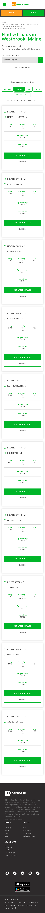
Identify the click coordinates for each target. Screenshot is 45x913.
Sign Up (11, 13)
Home (4, 23)
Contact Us (20, 905)
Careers (12, 905)
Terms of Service (10, 902)
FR (35, 905)
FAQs (24, 827)
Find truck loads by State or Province (13, 28)
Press (6, 833)
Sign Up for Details (22, 156)
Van (29, 89)
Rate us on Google (10, 908)
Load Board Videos (28, 836)
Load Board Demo (11, 855)
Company (8, 827)
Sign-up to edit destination (28, 49)
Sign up (9, 100)
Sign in (33, 13)
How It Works (9, 850)
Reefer (37, 89)
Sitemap (29, 905)
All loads (7, 89)
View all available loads (22, 67)
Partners (7, 830)
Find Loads (8, 847)
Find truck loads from (10, 55)
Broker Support (27, 833)
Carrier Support (27, 830)
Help (6, 905)
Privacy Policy (22, 902)
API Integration (33, 902)
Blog (6, 836)
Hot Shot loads (22, 95)
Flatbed (19, 89)
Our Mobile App (10, 853)
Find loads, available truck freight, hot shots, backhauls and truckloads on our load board (20, 25)
